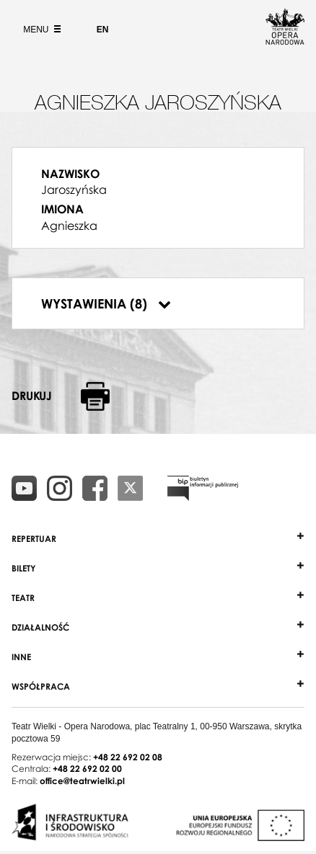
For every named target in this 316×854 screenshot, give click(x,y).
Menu (40, 30)
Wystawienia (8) (106, 303)
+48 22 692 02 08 (127, 757)
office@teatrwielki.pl (82, 780)
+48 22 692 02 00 (87, 768)
